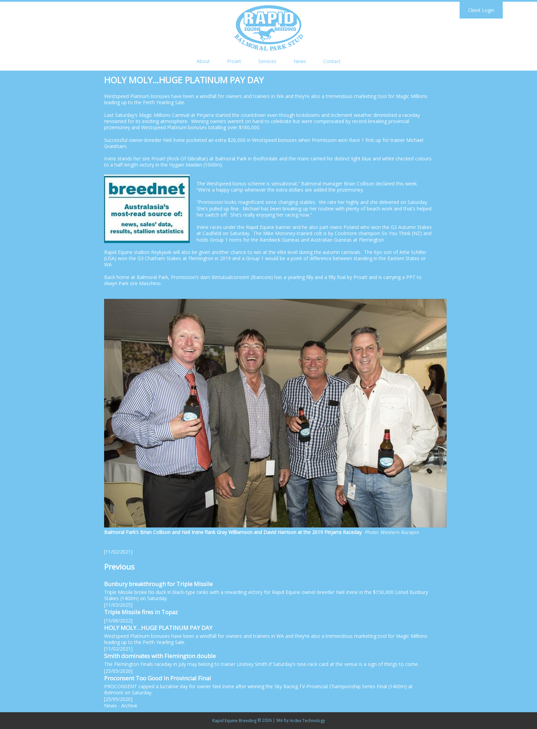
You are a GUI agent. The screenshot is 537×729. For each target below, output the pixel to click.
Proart (234, 61)
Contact (332, 61)
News (300, 61)
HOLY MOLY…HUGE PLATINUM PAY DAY (158, 628)
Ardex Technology (307, 721)
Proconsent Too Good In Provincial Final (157, 678)
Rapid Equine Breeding (234, 721)
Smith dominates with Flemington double (160, 656)
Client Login (481, 10)
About (203, 61)
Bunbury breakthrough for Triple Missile (158, 584)
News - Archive (120, 705)
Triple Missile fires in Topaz (141, 612)
